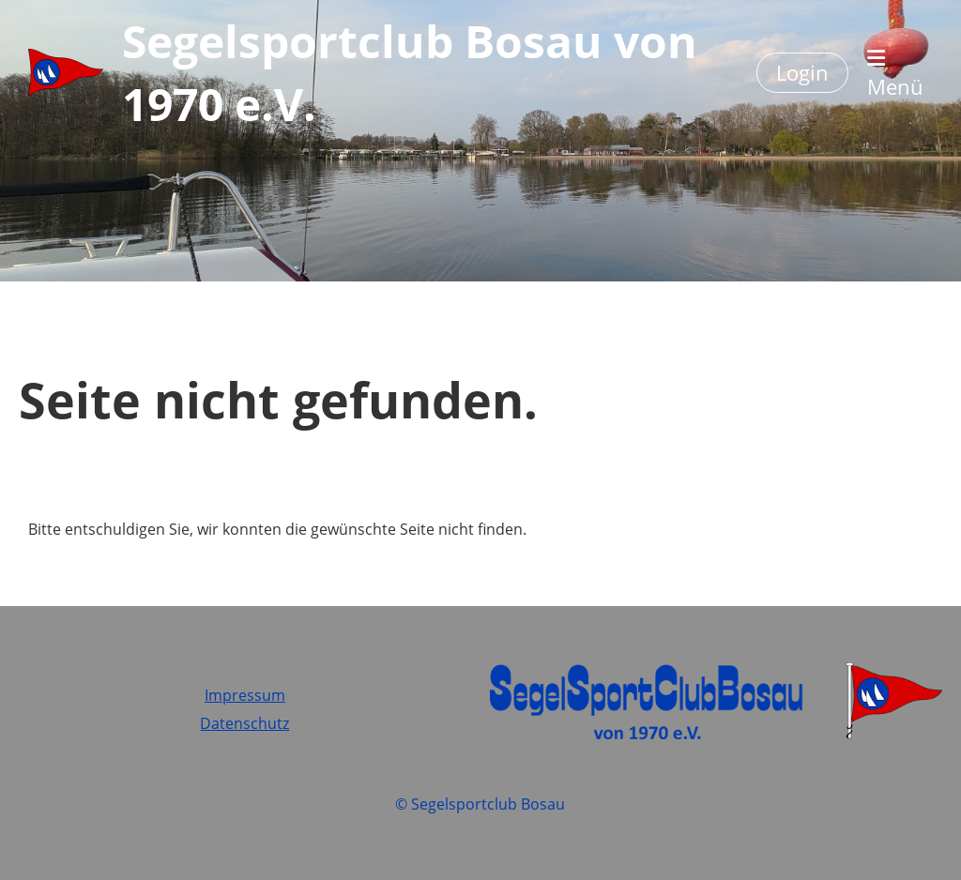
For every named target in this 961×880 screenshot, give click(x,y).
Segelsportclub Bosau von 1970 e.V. (409, 72)
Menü (895, 74)
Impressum (245, 695)
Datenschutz (244, 723)
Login (802, 72)
